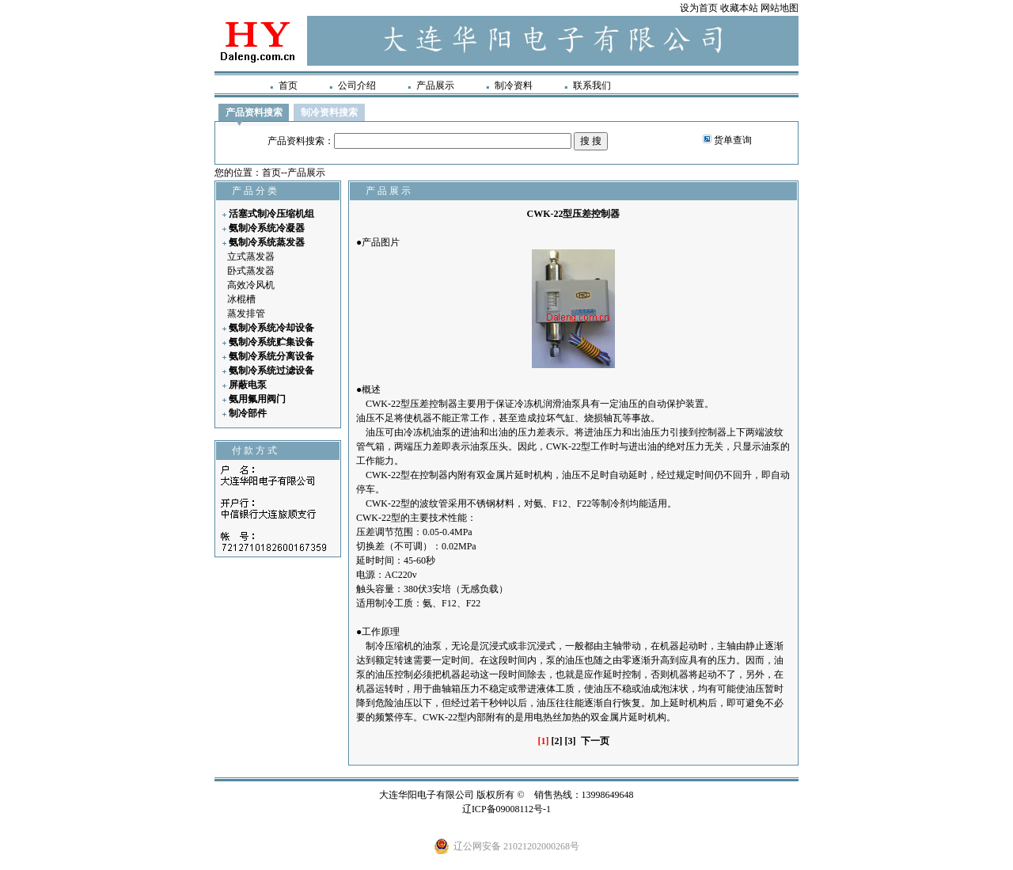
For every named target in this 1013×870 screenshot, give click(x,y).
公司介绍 (357, 85)
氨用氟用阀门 (257, 399)
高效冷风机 (251, 285)
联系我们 (592, 85)
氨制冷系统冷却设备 (271, 327)
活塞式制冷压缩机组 (271, 213)
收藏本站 (739, 7)
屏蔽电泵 (248, 384)
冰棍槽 (241, 299)
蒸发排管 (246, 313)
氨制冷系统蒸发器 (267, 242)
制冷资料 (514, 85)
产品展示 (435, 85)
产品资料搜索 (254, 112)
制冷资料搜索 (329, 112)
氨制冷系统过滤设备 (271, 370)
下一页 (595, 741)
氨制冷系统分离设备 (271, 356)
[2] (557, 741)
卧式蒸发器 (251, 270)
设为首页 (699, 7)
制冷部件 (248, 413)
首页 (288, 85)
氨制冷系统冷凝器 (267, 228)
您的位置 (233, 172)
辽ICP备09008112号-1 (506, 809)
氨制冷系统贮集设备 (271, 342)
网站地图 (780, 7)
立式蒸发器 (251, 256)
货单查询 (733, 140)
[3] (570, 741)
